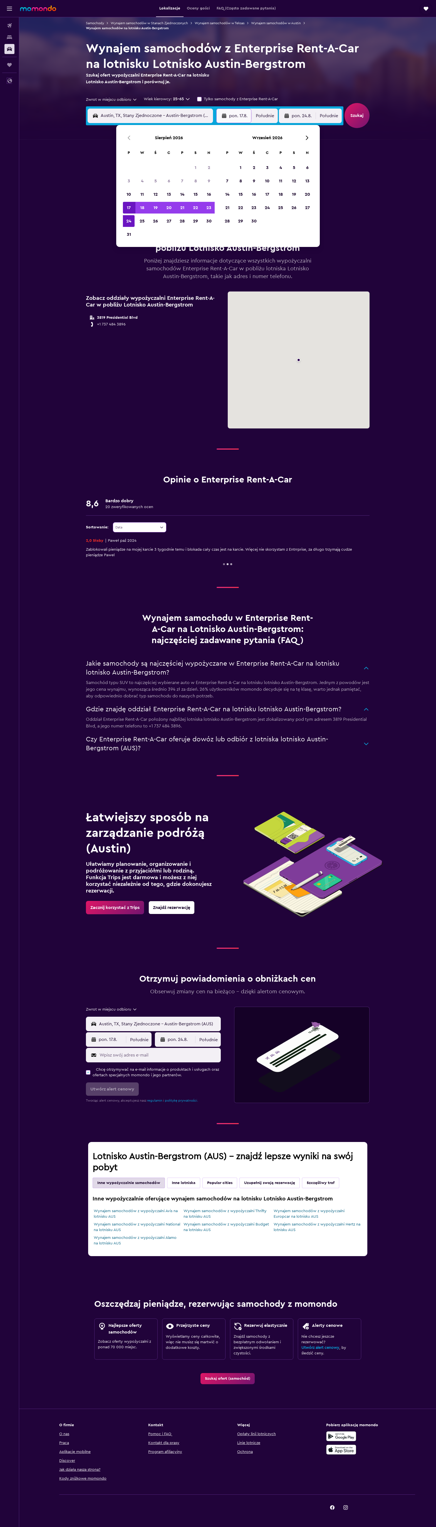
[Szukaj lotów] (9, 25)
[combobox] (111, 99)
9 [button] (209, 181)
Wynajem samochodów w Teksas (219, 23)
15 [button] (196, 194)
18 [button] (142, 207)
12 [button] (155, 194)
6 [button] (169, 181)
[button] (9, 9)
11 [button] (142, 194)
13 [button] (169, 194)
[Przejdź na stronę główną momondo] (38, 8)
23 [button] (208, 207)
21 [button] (182, 207)
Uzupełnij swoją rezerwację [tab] (269, 1183)
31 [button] (129, 234)
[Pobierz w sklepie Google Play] (341, 1436)
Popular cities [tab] (219, 1183)
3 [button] (129, 181)
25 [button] (142, 221)
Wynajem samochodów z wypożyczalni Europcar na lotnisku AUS (309, 1214)
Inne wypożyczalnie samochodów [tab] (128, 1183)
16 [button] (209, 194)
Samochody (95, 23)
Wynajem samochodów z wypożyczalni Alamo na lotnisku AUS (135, 1240)
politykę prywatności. (181, 1100)
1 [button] (195, 167)
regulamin (154, 1100)
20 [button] (169, 207)
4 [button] (142, 181)
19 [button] (155, 207)
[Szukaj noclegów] (9, 37)
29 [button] (195, 221)
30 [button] (209, 221)
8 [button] (195, 181)
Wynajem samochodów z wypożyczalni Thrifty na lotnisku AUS (225, 1214)
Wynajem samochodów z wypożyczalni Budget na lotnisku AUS (226, 1227)
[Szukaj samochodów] (9, 49)
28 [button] (182, 221)
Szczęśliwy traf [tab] (321, 1183)
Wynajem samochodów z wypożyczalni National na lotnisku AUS (137, 1227)
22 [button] (195, 207)
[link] (115, 907)
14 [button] (182, 194)
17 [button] (129, 207)
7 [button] (182, 181)
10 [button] (129, 194)
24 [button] (128, 221)
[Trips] (9, 64)
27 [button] (169, 221)
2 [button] (209, 167)
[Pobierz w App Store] (341, 1450)
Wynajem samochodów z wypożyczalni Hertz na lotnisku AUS (317, 1227)
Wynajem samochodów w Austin (276, 23)
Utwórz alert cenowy (320, 1348)
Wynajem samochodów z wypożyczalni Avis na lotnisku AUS (136, 1214)
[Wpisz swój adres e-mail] (159, 1055)
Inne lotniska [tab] (183, 1183)
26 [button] (155, 221)
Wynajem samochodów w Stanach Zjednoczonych (149, 23)
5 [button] (155, 181)
